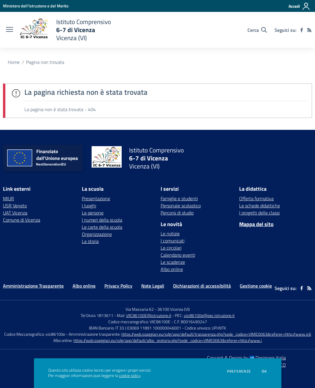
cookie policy (129, 375)
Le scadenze (173, 262)
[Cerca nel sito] (257, 30)
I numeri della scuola (102, 219)
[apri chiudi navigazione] (9, 30)
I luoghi (89, 205)
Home (14, 62)
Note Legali (152, 285)
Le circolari (171, 247)
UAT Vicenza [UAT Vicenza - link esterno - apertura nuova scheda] (15, 212)
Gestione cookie (256, 285)
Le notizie (170, 233)
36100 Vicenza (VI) (173, 309)
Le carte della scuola (102, 227)
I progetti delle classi (259, 212)
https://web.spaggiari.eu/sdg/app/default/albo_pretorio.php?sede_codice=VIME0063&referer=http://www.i (167, 340)
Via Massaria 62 (140, 309)
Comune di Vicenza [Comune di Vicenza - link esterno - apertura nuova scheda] (21, 219)
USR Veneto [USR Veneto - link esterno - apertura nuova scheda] (15, 205)
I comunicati (172, 240)
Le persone (93, 212)
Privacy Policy (118, 285)
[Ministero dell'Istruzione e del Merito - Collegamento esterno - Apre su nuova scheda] (35, 6)
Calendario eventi (178, 254)
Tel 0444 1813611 (97, 315)
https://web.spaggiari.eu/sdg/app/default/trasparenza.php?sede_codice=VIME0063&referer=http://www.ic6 (216, 334)
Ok (264, 371)
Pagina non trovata (45, 62)
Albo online (172, 269)
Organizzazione (97, 234)
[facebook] (301, 30)
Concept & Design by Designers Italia (246, 357)
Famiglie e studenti (179, 198)
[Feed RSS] (309, 30)
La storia (90, 241)
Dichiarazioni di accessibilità (202, 285)
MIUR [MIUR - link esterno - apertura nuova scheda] (8, 198)
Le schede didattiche (259, 205)
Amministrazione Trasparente (33, 285)
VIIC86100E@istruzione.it (148, 315)
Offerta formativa (256, 198)
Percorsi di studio (177, 212)
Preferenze (239, 371)
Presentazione (96, 198)
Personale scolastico (181, 205)
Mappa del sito (256, 224)
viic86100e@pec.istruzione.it (209, 315)
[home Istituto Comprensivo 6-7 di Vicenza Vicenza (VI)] (65, 30)
